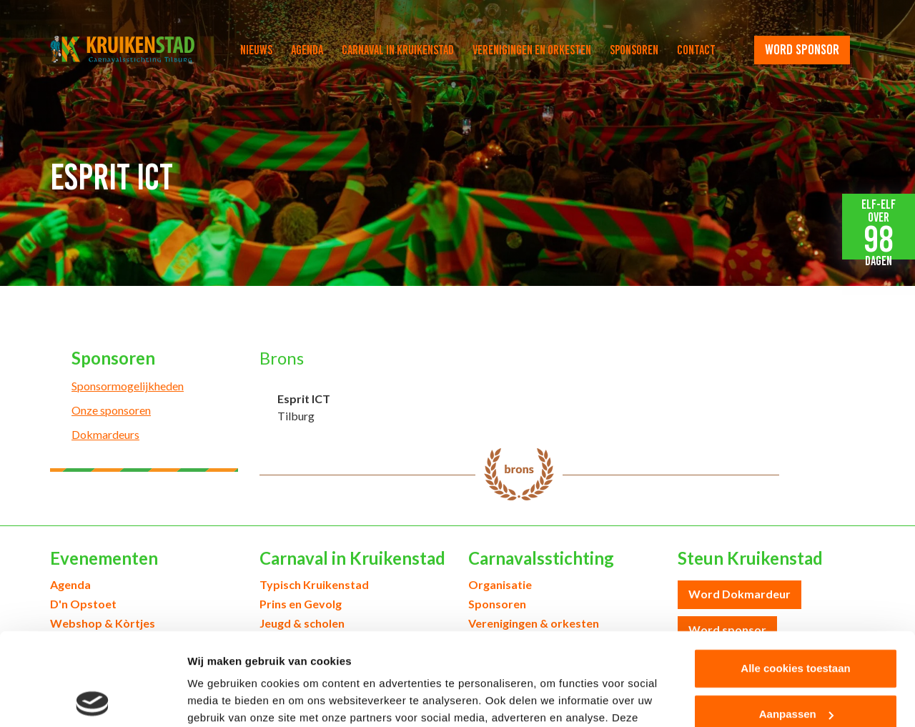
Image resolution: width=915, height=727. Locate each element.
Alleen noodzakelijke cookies (795, 667)
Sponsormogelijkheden (127, 385)
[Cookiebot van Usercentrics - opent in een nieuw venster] (92, 699)
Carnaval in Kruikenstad (398, 50)
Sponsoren (634, 50)
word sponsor (802, 49)
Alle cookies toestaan (795, 576)
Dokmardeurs (105, 434)
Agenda (307, 50)
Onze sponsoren (111, 410)
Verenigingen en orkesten (532, 50)
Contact (696, 50)
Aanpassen (796, 621)
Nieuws (256, 50)
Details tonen (221, 699)
